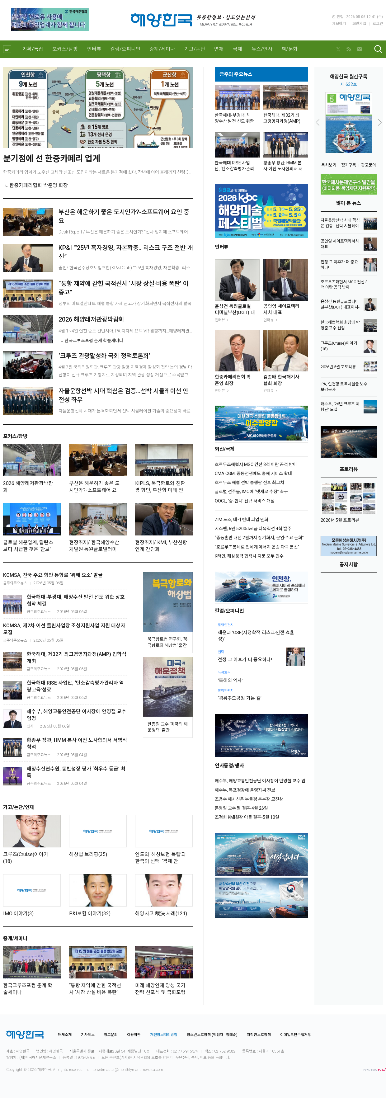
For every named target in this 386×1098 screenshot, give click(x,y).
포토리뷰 (349, 469)
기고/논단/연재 (18, 807)
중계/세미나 (162, 49)
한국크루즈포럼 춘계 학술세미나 (94, 340)
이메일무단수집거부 (295, 1035)
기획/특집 (32, 49)
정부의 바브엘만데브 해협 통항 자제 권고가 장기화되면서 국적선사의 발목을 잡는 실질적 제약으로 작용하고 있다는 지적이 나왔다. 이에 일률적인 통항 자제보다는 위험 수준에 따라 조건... (125, 308)
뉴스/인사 (262, 49)
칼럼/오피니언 (125, 49)
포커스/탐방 (65, 49)
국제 (237, 49)
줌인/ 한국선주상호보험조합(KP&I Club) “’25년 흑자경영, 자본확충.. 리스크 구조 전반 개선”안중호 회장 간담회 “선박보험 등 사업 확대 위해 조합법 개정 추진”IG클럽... (124, 272)
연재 (219, 49)
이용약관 (134, 1035)
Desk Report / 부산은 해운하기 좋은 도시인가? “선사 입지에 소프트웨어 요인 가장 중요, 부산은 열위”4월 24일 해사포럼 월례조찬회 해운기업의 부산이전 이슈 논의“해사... (124, 236)
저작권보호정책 (259, 1035)
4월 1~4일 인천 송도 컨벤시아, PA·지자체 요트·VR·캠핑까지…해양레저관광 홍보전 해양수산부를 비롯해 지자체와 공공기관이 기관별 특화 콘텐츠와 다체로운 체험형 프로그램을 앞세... (126, 330)
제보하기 (339, 23)
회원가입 (359, 23)
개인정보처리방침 (163, 1035)
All (55, 1069)
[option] (348, 122)
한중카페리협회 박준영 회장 (38, 185)
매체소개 (65, 1035)
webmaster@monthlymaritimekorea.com (129, 1069)
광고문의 (368, 165)
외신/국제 (225, 449)
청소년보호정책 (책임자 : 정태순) (212, 1035)
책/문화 (289, 49)
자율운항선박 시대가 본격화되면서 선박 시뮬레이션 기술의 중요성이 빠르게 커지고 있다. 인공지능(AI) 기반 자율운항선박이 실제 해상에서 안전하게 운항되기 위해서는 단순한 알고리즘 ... (125, 415)
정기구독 (348, 165)
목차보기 (328, 165)
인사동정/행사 (229, 765)
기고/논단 (194, 49)
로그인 (378, 23)
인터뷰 (94, 49)
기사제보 (88, 1035)
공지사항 (349, 565)
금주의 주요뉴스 (235, 74)
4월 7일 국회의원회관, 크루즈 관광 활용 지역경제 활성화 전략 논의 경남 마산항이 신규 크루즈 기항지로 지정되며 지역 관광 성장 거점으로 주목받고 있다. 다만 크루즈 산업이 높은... (125, 372)
